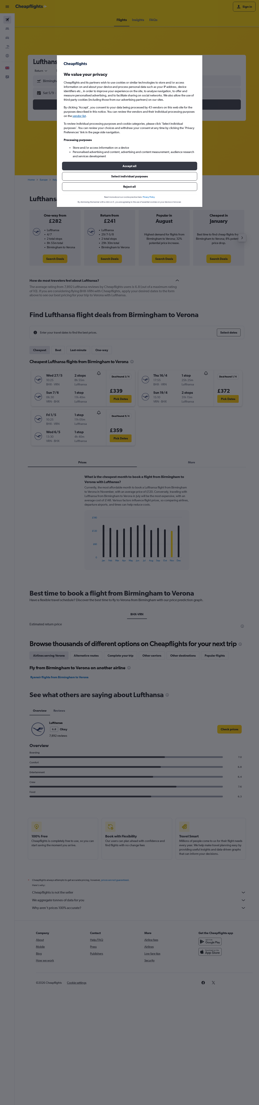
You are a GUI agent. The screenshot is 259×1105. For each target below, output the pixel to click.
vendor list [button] (79, 116)
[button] (129, 166)
